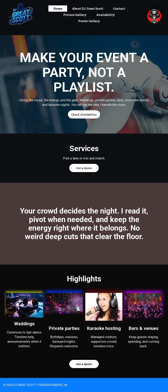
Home (57, 8)
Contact (119, 8)
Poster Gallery (89, 21)
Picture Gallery (74, 15)
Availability (105, 15)
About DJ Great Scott (87, 8)
